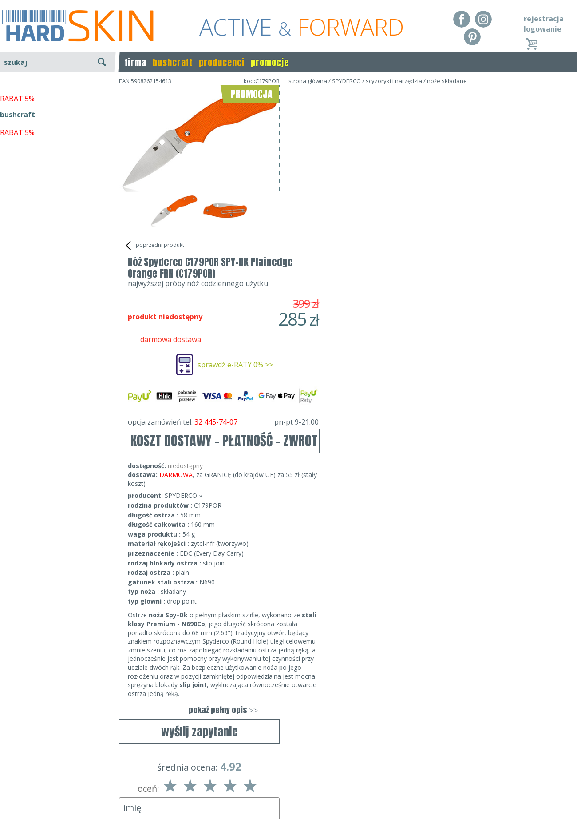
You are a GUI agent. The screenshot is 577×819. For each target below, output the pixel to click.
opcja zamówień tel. (383, 250)
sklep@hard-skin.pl (285, 793)
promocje (270, 62)
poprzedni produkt (153, 245)
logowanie (542, 29)
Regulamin (18, 767)
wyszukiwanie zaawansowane (58, 95)
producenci (222, 62)
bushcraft (173, 62)
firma (135, 62)
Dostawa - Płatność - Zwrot (45, 780)
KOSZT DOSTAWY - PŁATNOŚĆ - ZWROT (384, 269)
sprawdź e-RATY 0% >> (396, 193)
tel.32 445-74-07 (285, 780)
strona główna (307, 81)
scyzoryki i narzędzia (394, 81)
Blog (8, 806)
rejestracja (544, 19)
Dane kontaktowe (286, 767)
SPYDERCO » (344, 324)
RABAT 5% (17, 204)
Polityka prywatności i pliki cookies (57, 793)
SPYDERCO (346, 81)
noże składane (447, 81)
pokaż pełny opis (384, 539)
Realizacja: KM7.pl (548, 767)
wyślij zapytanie (199, 269)
